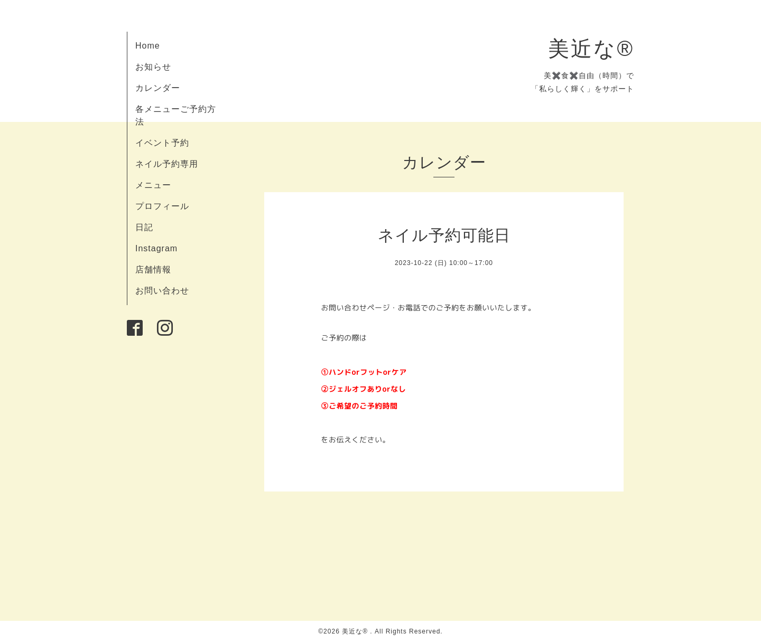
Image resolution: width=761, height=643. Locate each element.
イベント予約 (162, 142)
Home (147, 45)
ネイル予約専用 (166, 163)
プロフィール (162, 206)
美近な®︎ (591, 48)
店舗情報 (153, 269)
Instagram (156, 248)
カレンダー (157, 87)
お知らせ (153, 66)
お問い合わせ (162, 290)
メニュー (153, 185)
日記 (144, 227)
